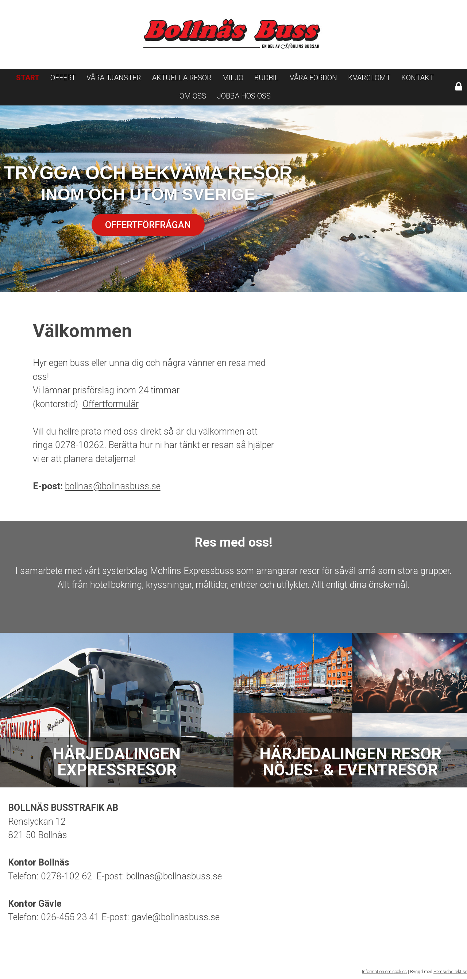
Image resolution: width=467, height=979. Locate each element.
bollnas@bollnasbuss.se (113, 486)
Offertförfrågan (148, 225)
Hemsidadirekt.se (450, 971)
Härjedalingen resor (350, 761)
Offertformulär (110, 404)
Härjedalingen (117, 761)
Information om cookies (384, 971)
